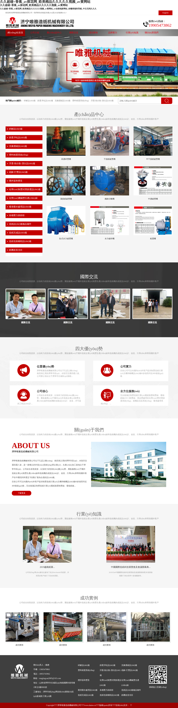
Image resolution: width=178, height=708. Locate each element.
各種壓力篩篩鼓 (17, 215)
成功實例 (93, 32)
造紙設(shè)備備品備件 (20, 224)
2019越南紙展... (47, 567)
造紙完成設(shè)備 (18, 232)
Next (172, 65)
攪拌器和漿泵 (15, 181)
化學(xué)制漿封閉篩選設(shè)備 (24, 189)
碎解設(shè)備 (29, 101)
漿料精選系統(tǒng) (80, 101)
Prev (1, 65)
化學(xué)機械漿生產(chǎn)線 (23, 198)
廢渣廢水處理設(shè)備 (20, 206)
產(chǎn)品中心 (54, 32)
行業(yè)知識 (132, 32)
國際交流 (73, 32)
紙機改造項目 (15, 250)
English (166, 13)
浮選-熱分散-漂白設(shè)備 (102, 101)
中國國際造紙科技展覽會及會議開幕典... (130, 567)
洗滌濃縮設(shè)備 (62, 101)
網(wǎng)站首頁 (15, 32)
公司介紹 (34, 32)
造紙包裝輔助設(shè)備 (20, 241)
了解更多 (21, 493)
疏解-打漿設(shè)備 (18, 172)
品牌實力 (112, 32)
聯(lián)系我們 (152, 32)
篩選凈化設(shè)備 (45, 101)
